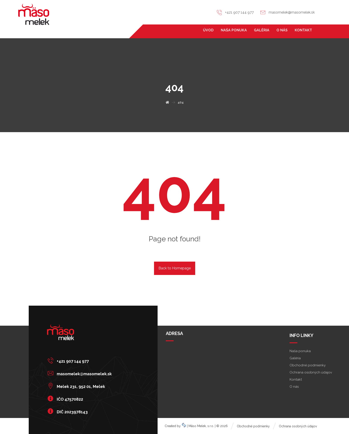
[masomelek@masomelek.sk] (80, 373)
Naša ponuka (300, 351)
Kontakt (296, 379)
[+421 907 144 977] (80, 360)
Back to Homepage (174, 268)
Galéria (295, 358)
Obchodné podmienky (308, 365)
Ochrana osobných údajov (311, 372)
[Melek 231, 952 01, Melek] (80, 386)
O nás (294, 387)
